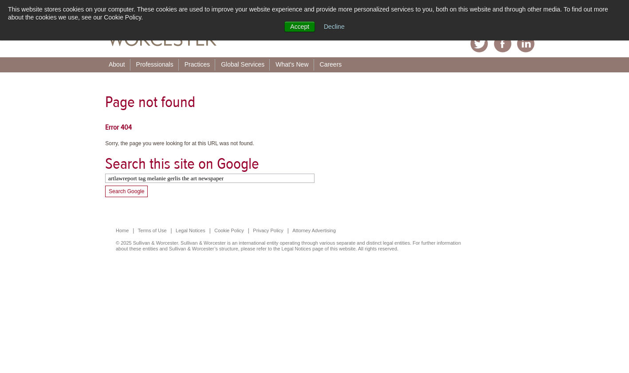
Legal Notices (190, 230)
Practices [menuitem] (197, 64)
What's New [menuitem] (291, 64)
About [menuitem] (117, 64)
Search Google (126, 191)
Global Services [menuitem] (242, 64)
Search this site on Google (182, 164)
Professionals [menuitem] (154, 64)
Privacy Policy (268, 230)
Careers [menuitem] (331, 64)
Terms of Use (152, 230)
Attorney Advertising (314, 230)
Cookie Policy (229, 230)
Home (122, 230)
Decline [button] (334, 26)
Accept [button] (299, 26)
